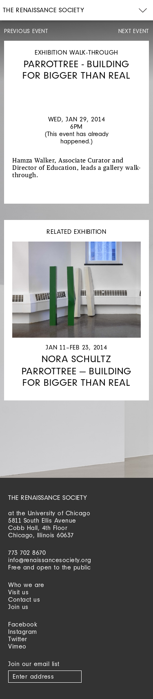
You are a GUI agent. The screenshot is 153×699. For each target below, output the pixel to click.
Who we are (26, 585)
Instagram (22, 631)
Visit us (18, 592)
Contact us (24, 599)
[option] (76, 89)
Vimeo (17, 646)
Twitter (17, 639)
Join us (18, 607)
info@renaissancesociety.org (49, 560)
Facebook (22, 624)
